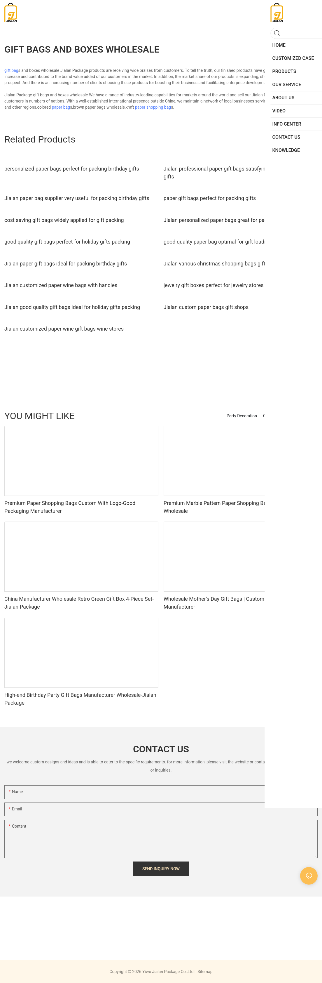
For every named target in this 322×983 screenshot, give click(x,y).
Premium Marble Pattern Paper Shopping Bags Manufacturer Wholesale (234, 507)
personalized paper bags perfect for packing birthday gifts (71, 169)
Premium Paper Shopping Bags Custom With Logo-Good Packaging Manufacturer (69, 507)
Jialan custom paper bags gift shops (206, 307)
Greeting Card (275, 416)
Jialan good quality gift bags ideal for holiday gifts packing (72, 307)
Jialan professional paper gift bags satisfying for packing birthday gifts (240, 173)
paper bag (61, 107)
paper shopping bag (153, 107)
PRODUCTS (304, 416)
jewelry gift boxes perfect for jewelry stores (214, 285)
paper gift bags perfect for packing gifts (210, 198)
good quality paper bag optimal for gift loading (218, 242)
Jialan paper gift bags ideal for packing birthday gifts (65, 263)
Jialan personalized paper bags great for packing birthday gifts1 (238, 220)
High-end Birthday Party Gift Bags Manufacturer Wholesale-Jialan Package (80, 699)
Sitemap (205, 971)
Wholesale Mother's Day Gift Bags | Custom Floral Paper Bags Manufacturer (235, 603)
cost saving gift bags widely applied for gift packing (64, 220)
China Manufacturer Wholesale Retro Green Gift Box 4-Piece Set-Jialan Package (79, 603)
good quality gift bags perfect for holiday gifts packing (67, 242)
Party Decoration (242, 416)
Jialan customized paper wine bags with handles (60, 285)
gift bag (11, 70)
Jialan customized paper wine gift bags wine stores (64, 329)
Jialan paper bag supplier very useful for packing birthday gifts (76, 198)
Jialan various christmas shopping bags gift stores (222, 263)
